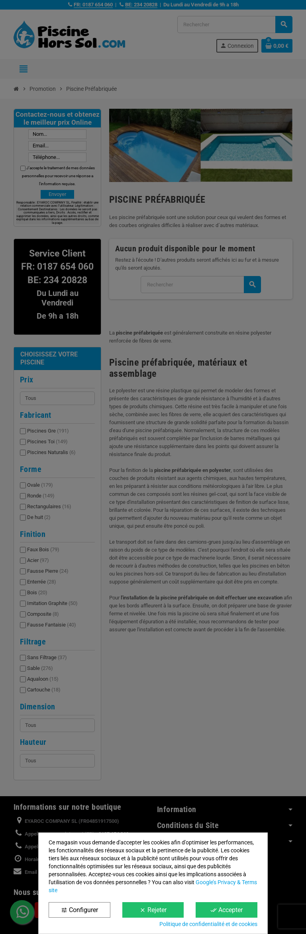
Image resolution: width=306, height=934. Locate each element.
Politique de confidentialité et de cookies (208, 924)
